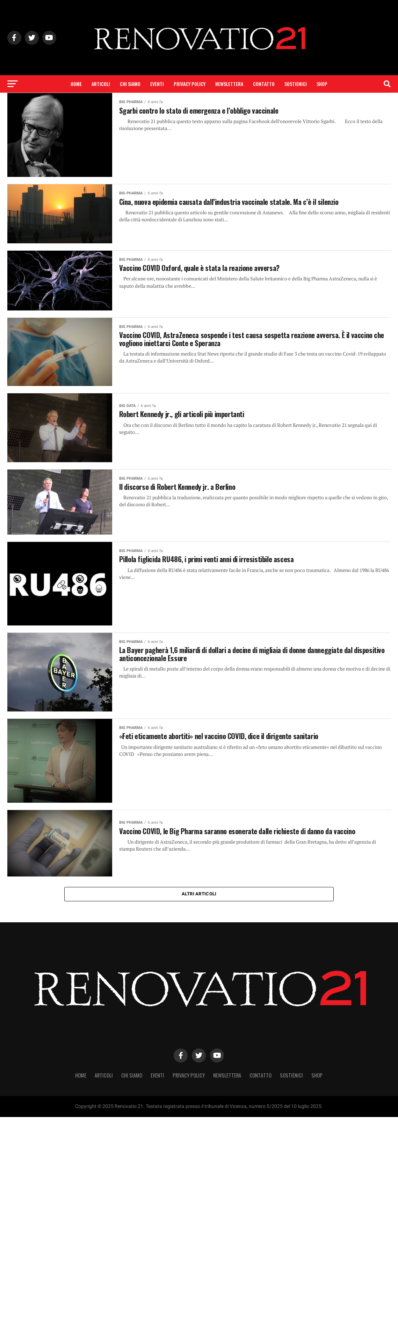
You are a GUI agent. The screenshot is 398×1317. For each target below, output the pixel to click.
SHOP (322, 83)
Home (76, 83)
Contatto (264, 83)
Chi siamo (130, 83)
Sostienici (295, 83)
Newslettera (229, 83)
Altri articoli (199, 894)
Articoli (101, 83)
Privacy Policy (189, 83)
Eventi (157, 83)
